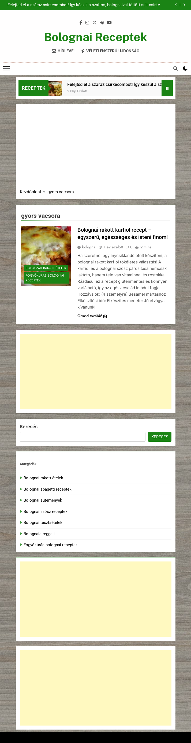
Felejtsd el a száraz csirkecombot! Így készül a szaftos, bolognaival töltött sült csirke (84, 5)
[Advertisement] (95, 148)
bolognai (89, 247)
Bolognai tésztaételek (43, 522)
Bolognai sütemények (43, 500)
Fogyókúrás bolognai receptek (45, 278)
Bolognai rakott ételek (46, 268)
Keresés (29, 426)
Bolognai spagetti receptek (48, 489)
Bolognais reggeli (39, 533)
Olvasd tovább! (92, 315)
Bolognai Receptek (95, 37)
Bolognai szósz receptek (46, 511)
